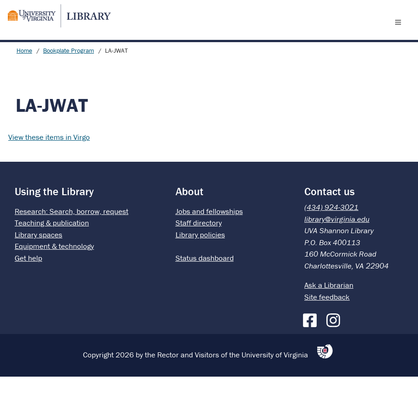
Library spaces (38, 258)
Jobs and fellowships (209, 235)
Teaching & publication (52, 246)
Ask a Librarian (328, 308)
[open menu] (400, 33)
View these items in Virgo (49, 160)
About (190, 214)
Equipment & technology (54, 269)
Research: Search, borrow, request (71, 235)
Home (24, 74)
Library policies (200, 258)
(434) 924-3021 (331, 230)
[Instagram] (335, 342)
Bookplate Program (68, 74)
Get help (28, 281)
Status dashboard (205, 281)
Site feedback (327, 320)
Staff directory (199, 246)
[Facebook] (312, 342)
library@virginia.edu (336, 242)
